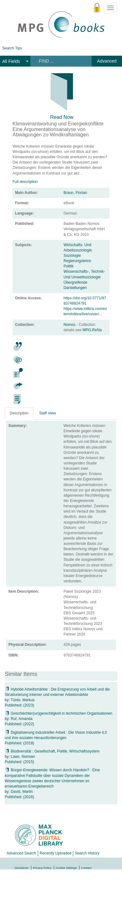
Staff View (47, 413)
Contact (86, 867)
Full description (25, 182)
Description (19, 413)
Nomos (70, 324)
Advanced (106, 60)
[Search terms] (60, 61)
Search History (87, 853)
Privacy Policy (42, 867)
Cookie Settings (66, 867)
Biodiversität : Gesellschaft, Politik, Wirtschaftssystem (52, 751)
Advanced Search (21, 853)
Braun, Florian (75, 192)
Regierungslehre (77, 261)
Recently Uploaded (55, 853)
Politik (69, 266)
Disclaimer (22, 867)
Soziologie (72, 255)
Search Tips (12, 48)
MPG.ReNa (92, 330)
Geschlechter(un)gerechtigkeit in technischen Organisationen (58, 713)
